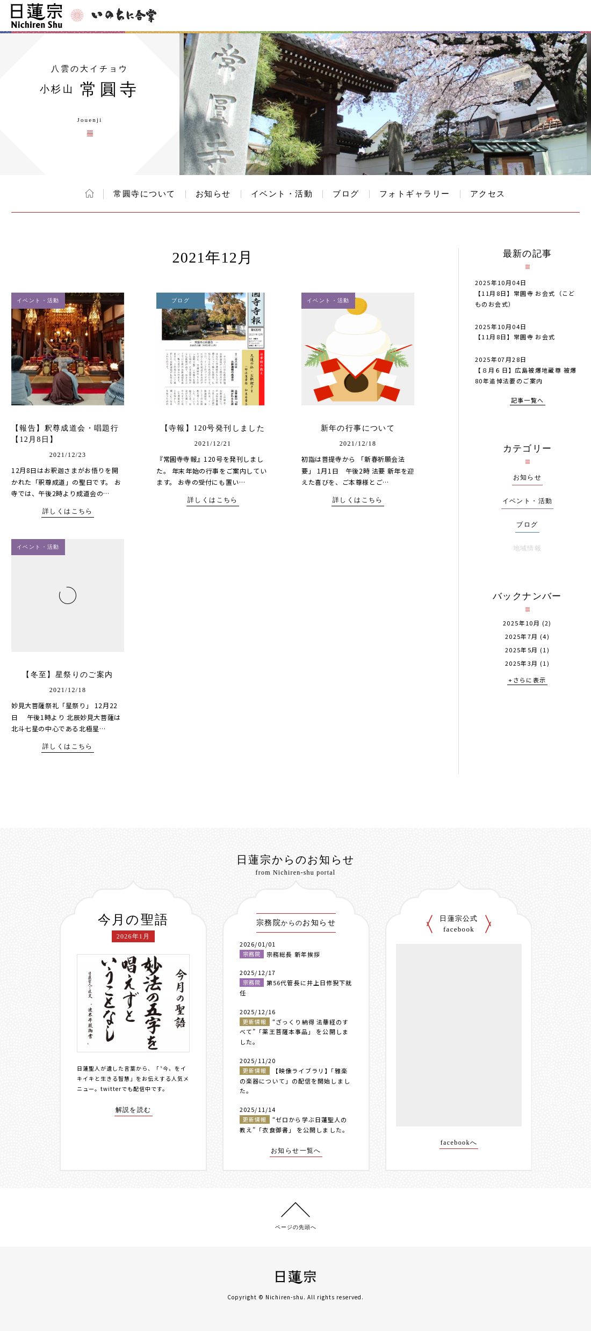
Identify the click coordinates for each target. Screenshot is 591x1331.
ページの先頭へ (295, 1227)
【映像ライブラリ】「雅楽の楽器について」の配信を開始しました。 (295, 1080)
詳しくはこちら (67, 511)
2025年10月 (521, 623)
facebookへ (459, 1142)
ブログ (346, 194)
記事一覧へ (527, 400)
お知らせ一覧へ (296, 1150)
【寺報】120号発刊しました (213, 428)
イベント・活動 (282, 194)
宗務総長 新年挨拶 (293, 954)
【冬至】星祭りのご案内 (67, 675)
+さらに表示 (527, 680)
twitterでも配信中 (125, 1089)
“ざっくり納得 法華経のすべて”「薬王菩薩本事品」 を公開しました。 (294, 1031)
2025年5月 (521, 650)
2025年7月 (521, 636)
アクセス (488, 194)
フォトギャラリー (414, 194)
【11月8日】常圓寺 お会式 (515, 336)
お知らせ (213, 194)
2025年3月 (521, 663)
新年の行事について (358, 428)
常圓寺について (144, 194)
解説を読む (134, 1110)
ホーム (89, 193)
